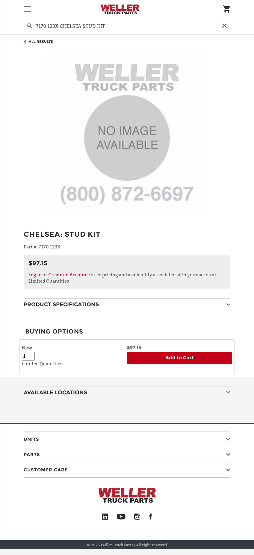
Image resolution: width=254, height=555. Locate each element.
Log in (35, 274)
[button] (127, 438)
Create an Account (68, 274)
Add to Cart (179, 358)
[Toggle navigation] (27, 9)
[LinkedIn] (105, 517)
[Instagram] (137, 517)
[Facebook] (150, 517)
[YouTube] (121, 517)
